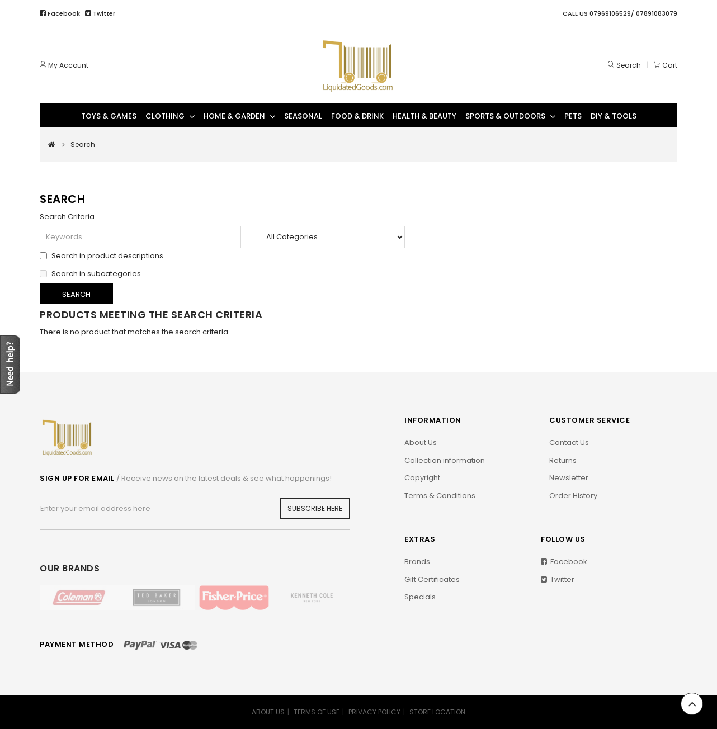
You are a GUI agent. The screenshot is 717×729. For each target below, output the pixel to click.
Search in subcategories (90, 272)
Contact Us (569, 442)
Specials (420, 596)
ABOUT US (268, 712)
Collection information (444, 460)
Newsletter (568, 477)
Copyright (422, 477)
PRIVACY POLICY (374, 712)
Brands (417, 561)
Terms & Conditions (439, 495)
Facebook (61, 13)
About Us (420, 442)
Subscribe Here (314, 508)
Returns (563, 460)
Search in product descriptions (101, 254)
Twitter (100, 13)
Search (628, 65)
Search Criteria (67, 216)
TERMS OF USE (316, 712)
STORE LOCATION (437, 712)
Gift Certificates (432, 579)
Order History (573, 495)
